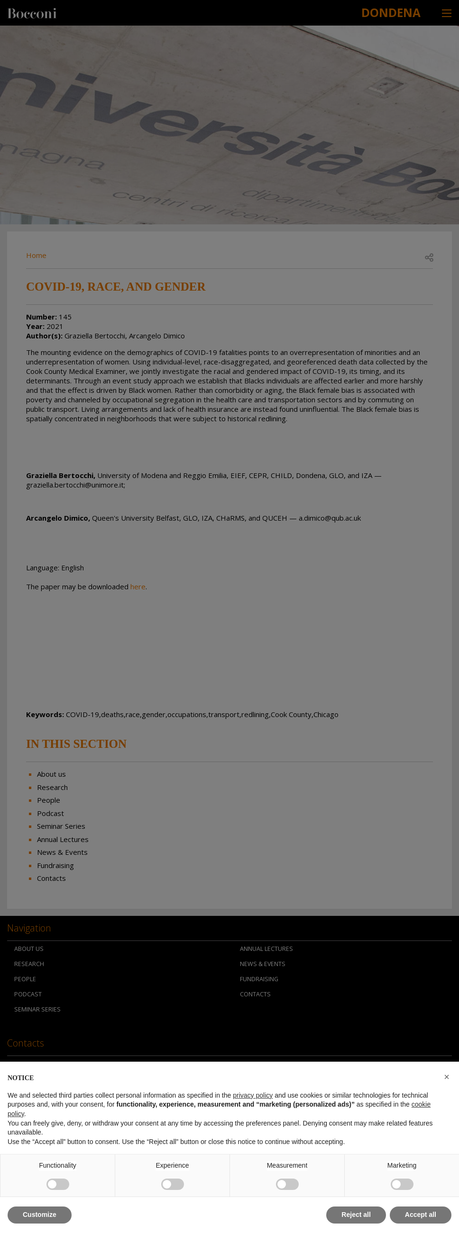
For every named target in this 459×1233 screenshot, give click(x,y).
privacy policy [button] (253, 1095)
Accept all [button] (420, 1214)
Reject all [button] (355, 1214)
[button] (446, 1076)
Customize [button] (39, 1214)
